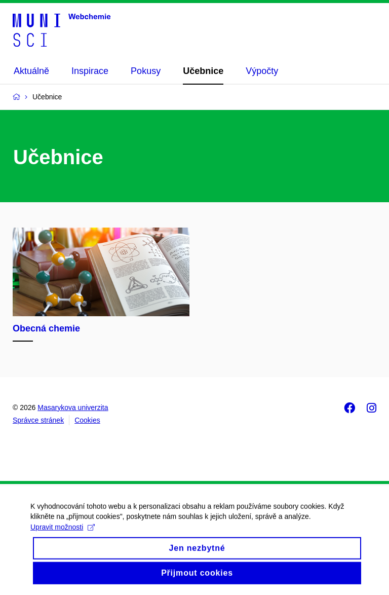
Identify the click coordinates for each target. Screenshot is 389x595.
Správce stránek (38, 420)
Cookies (87, 420)
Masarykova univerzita (72, 407)
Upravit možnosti (62, 534)
